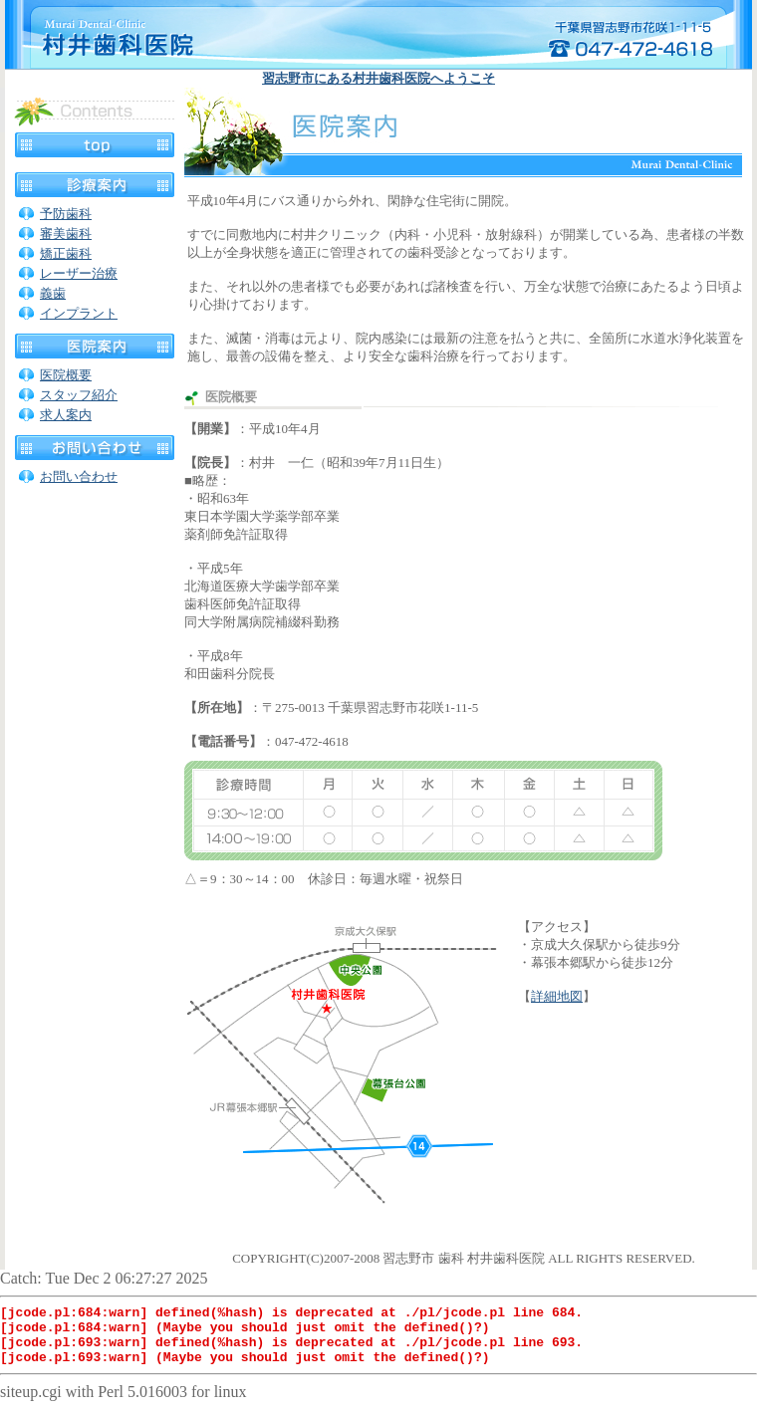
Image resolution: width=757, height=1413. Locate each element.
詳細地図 (557, 996)
